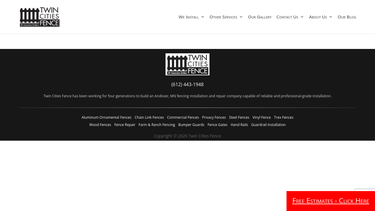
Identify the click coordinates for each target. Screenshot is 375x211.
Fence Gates (217, 124)
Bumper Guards (191, 124)
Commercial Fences (183, 117)
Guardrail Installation (268, 124)
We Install (189, 17)
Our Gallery (260, 17)
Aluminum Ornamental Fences (107, 117)
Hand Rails (239, 124)
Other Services (223, 17)
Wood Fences (100, 124)
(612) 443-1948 (187, 84)
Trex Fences (283, 117)
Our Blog (347, 17)
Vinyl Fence (262, 117)
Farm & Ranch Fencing (157, 124)
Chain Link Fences (149, 117)
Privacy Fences (214, 117)
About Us (318, 17)
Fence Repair (124, 124)
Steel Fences (239, 117)
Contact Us (287, 17)
